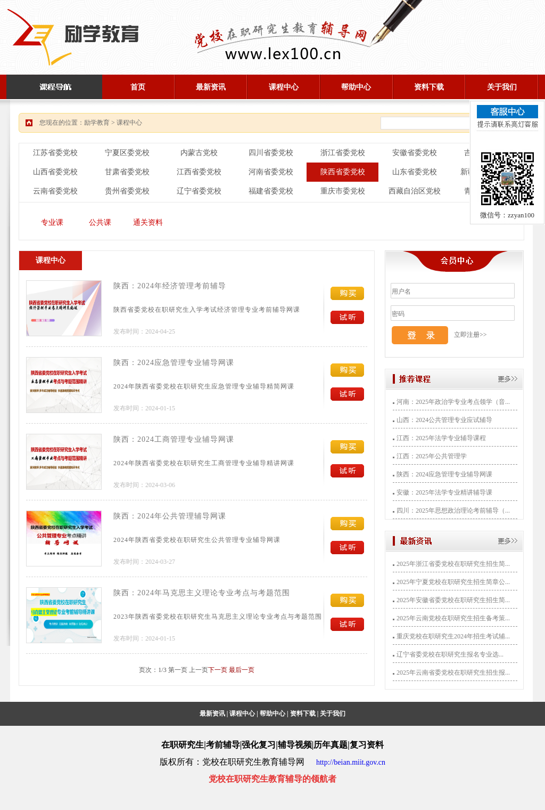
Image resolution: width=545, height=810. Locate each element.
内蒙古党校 (199, 153)
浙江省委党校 (342, 153)
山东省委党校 (414, 172)
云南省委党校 (55, 191)
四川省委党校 (271, 153)
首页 (137, 87)
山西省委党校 (55, 172)
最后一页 (241, 670)
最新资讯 (211, 87)
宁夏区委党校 (127, 153)
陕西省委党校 (342, 172)
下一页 (217, 670)
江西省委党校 (199, 172)
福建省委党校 (271, 191)
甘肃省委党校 (127, 172)
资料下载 (429, 87)
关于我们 (502, 87)
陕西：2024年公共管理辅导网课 (169, 516)
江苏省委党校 (55, 153)
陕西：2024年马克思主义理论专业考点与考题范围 (201, 593)
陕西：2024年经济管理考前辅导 (169, 286)
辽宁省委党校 (199, 191)
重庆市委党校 (342, 191)
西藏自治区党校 (415, 191)
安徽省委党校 (414, 153)
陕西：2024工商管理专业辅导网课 (173, 439)
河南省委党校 (271, 172)
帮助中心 (356, 87)
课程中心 (284, 87)
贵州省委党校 (127, 191)
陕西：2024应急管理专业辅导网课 (173, 363)
